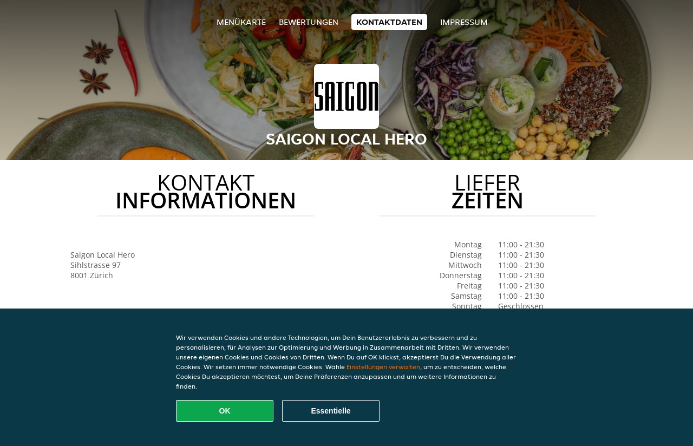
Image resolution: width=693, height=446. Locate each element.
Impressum (464, 22)
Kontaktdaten (389, 22)
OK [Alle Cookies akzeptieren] (225, 410)
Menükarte (241, 22)
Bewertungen (308, 22)
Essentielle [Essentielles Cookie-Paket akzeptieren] (330, 410)
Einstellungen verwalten (383, 367)
